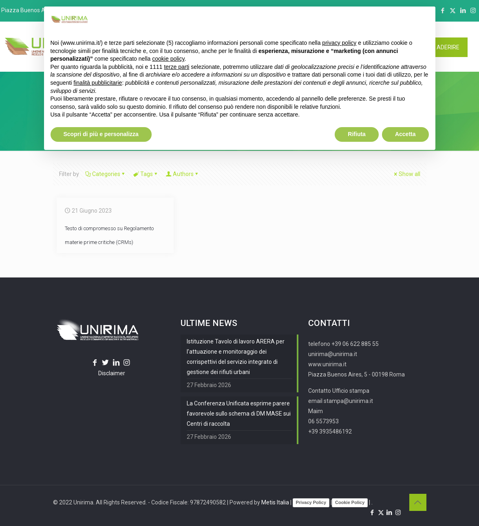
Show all (406, 174)
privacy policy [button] (339, 43)
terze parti (176, 67)
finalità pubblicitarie (97, 82)
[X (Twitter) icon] (453, 10)
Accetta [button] (405, 134)
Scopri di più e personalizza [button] (101, 134)
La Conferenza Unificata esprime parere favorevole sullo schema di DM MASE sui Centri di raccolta (239, 413)
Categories (105, 174)
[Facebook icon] (442, 10)
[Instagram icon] (473, 10)
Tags (146, 174)
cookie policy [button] (168, 58)
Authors (182, 174)
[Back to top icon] (417, 502)
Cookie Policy (349, 502)
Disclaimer (111, 373)
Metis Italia (275, 502)
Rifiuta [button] (357, 134)
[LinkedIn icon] (463, 10)
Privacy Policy (311, 502)
